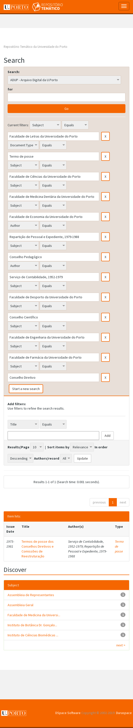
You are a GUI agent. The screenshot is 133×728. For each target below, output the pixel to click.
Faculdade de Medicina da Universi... (34, 615)
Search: (14, 72)
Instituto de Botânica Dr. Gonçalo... (32, 625)
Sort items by (58, 447)
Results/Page (18, 447)
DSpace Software (68, 713)
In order (101, 447)
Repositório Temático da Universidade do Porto (35, 47)
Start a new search (26, 389)
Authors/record (46, 458)
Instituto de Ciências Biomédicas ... (33, 635)
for (10, 89)
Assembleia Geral (20, 605)
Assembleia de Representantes (31, 595)
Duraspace (124, 713)
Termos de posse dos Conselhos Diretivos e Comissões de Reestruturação (38, 548)
